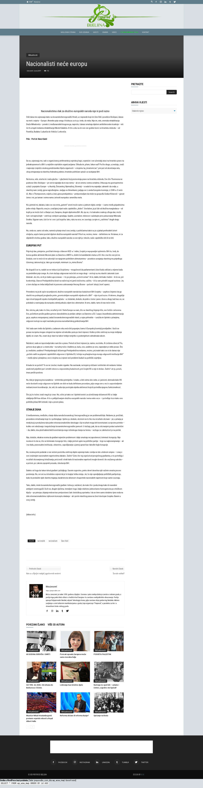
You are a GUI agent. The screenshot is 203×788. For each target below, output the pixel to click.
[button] (152, 2)
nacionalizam (53, 540)
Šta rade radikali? (118, 573)
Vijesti (95, 32)
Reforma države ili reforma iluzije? (74, 716)
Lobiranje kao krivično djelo (71, 685)
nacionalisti (41, 540)
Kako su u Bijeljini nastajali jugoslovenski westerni (43, 573)
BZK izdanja (84, 32)
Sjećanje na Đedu (101, 716)
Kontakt (145, 32)
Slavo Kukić (64, 540)
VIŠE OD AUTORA (56, 624)
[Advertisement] (75, 96)
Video (114, 32)
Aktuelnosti (32, 55)
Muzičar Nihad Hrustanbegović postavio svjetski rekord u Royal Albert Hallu (39, 718)
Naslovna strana (68, 32)
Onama (105, 32)
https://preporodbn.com (53, 591)
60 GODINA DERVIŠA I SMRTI (38, 654)
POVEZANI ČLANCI (35, 624)
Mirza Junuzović (51, 586)
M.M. (142, 774)
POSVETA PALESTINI (102, 654)
